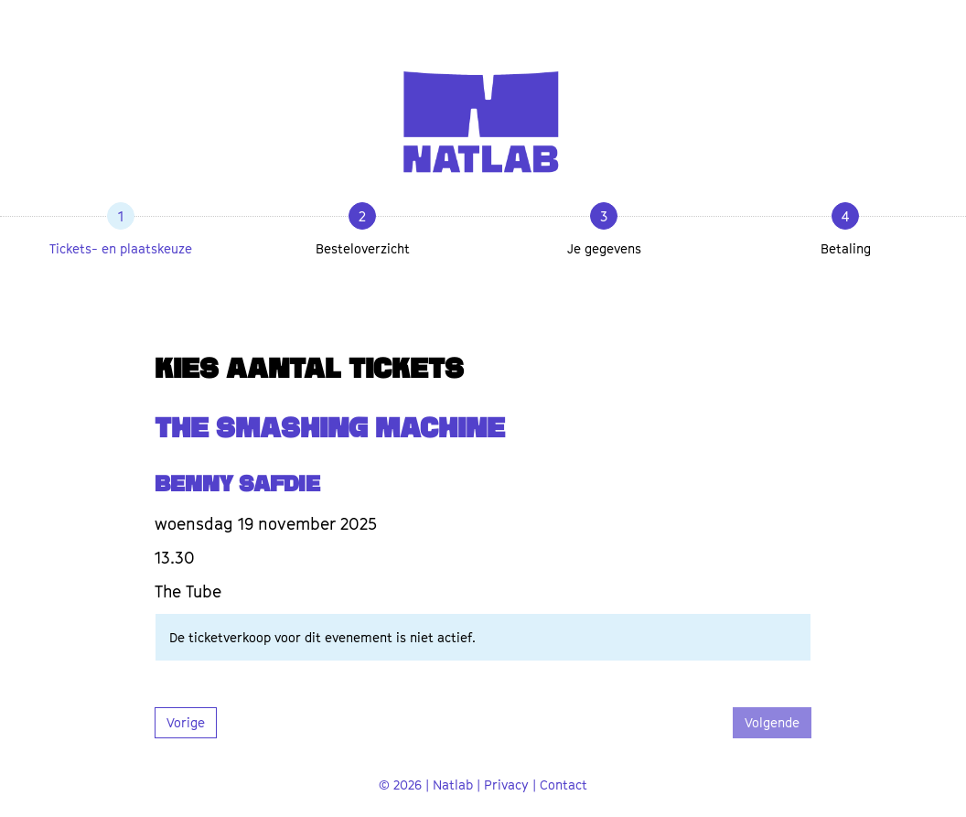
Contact (563, 784)
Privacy (506, 784)
